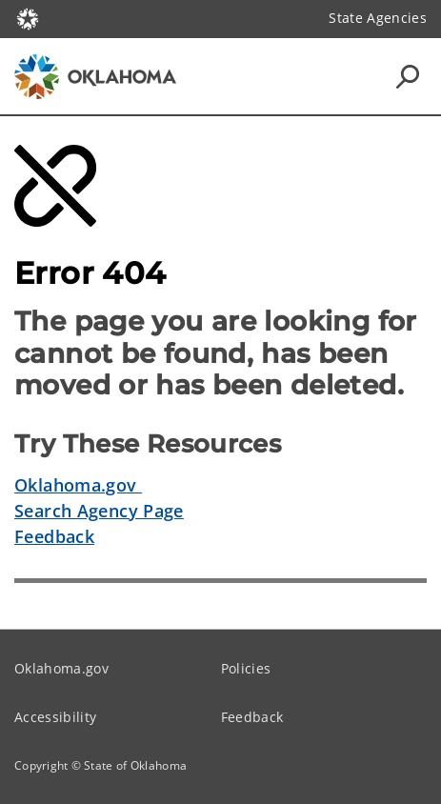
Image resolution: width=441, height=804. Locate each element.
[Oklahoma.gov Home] (27, 18)
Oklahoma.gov (78, 484)
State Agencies (378, 18)
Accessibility (55, 717)
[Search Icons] (408, 76)
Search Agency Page (99, 510)
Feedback (54, 536)
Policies (246, 668)
